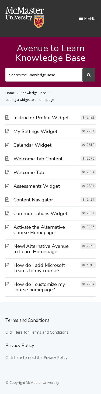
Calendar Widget (32, 145)
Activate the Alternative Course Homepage (39, 230)
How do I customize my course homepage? (39, 287)
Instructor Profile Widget (41, 118)
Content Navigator (33, 200)
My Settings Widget (35, 131)
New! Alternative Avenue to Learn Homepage (41, 249)
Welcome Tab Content (37, 159)
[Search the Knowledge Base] (44, 75)
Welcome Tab (28, 172)
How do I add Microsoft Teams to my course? (39, 268)
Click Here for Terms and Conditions (36, 332)
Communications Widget (40, 213)
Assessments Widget (36, 186)
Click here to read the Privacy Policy (36, 357)
